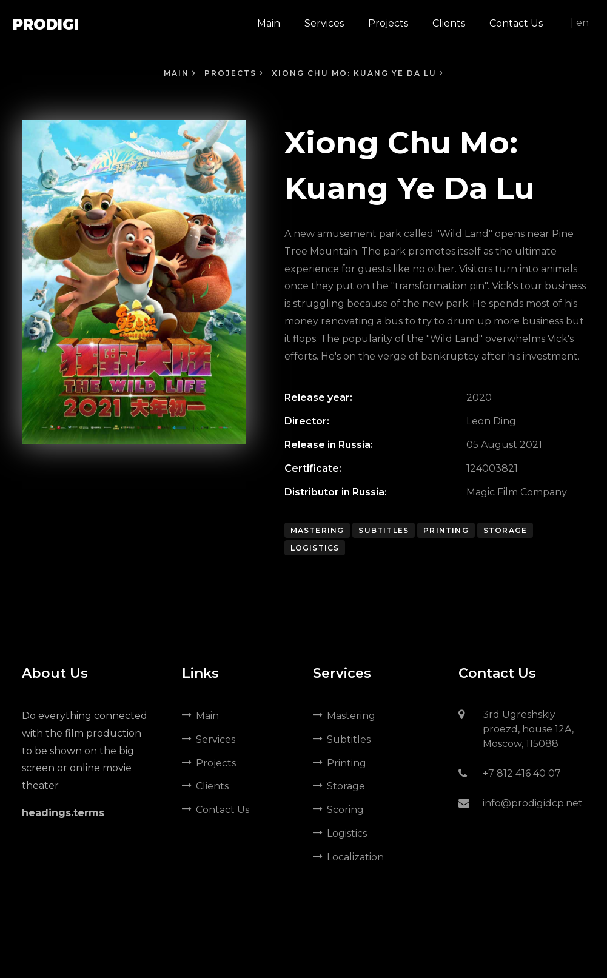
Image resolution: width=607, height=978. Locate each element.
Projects (234, 73)
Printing (446, 530)
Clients (205, 786)
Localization (348, 857)
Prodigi (46, 24)
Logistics (315, 547)
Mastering (317, 530)
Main (180, 73)
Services (208, 739)
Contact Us (215, 810)
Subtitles (383, 530)
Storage (505, 530)
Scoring (338, 810)
